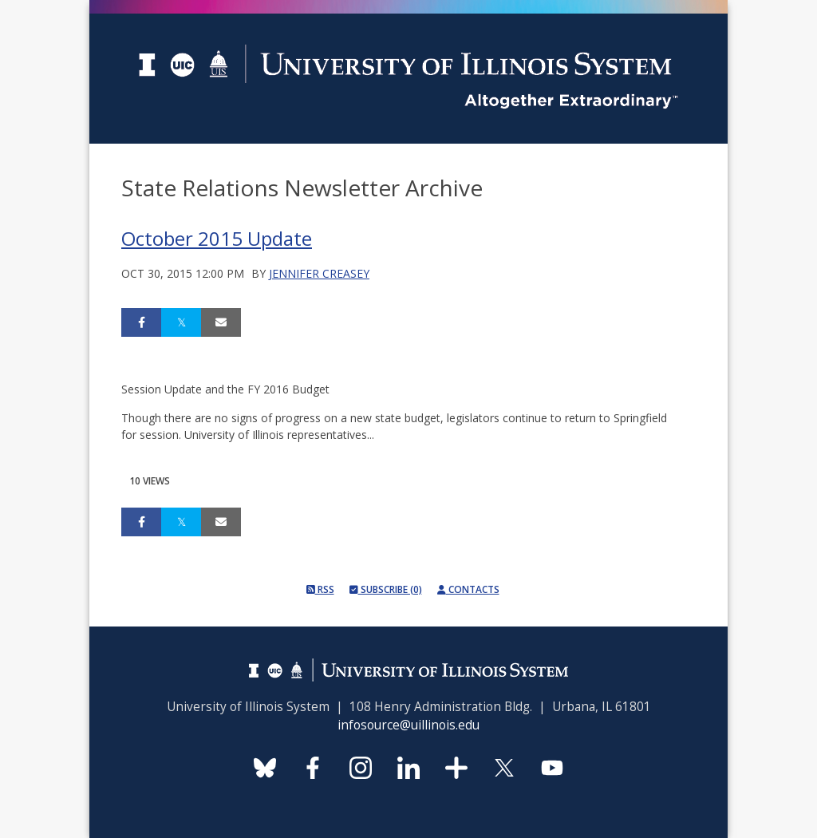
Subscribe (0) (385, 589)
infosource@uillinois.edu (408, 725)
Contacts (468, 589)
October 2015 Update (216, 238)
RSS (320, 589)
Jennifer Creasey (319, 273)
